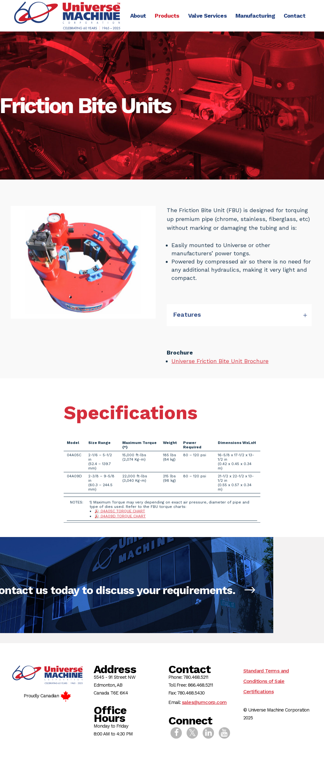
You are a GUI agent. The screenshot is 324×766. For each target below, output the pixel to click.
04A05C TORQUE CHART (119, 526)
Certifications (258, 692)
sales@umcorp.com (204, 702)
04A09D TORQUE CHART (120, 531)
